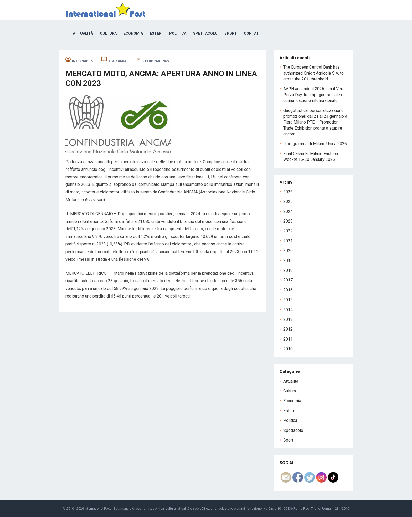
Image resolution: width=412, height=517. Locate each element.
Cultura (108, 33)
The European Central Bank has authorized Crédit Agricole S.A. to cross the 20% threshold (313, 73)
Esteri (156, 33)
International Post (98, 508)
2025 (288, 201)
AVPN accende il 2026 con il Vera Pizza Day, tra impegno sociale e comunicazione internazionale (313, 94)
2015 (288, 299)
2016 (288, 290)
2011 (288, 339)
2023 (288, 221)
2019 (288, 260)
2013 (288, 319)
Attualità (83, 33)
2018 (288, 270)
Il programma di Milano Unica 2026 (315, 143)
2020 (288, 250)
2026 (288, 191)
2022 (288, 230)
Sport (230, 33)
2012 (288, 329)
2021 (288, 240)
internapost (83, 61)
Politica (177, 33)
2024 (288, 211)
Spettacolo (205, 33)
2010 (288, 348)
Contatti (253, 33)
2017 (288, 280)
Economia (133, 33)
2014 (288, 309)
